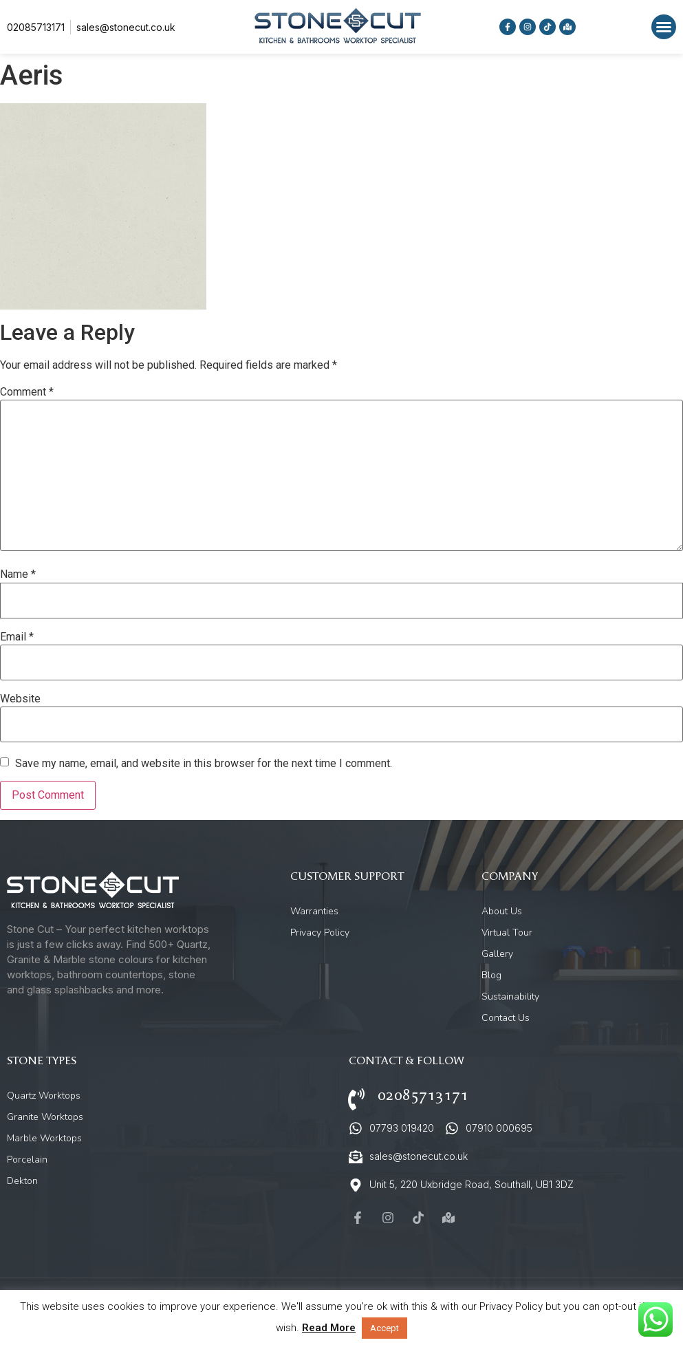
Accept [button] (384, 1328)
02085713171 (423, 1095)
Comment (27, 392)
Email (17, 637)
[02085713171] (356, 1099)
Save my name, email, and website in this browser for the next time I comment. (203, 763)
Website (20, 698)
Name (18, 574)
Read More (329, 1328)
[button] (663, 26)
